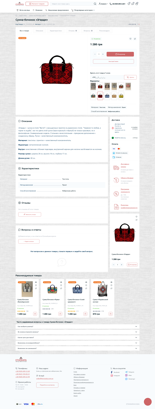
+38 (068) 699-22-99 (23, 377)
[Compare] (36, 288)
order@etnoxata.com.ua (44, 378)
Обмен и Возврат (127, 178)
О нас (75, 371)
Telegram (129, 372)
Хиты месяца (25, 10)
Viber (128, 375)
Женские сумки (53, 15)
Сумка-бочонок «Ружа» (51, 299)
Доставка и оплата (79, 374)
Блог (75, 385)
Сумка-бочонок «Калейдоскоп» (23, 301)
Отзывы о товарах (79, 387)
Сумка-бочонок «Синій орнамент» (76, 301)
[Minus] (95, 54)
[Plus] (103, 54)
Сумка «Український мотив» (100, 301)
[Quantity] (99, 54)
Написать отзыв (30, 214)
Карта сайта (77, 393)
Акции (76, 395)
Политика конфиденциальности (84, 382)
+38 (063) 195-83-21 (23, 374)
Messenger (130, 379)
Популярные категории (83, 10)
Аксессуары (23, 15)
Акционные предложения (58, 10)
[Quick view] (36, 282)
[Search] (95, 4)
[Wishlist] (36, 285)
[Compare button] (135, 39)
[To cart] (132, 265)
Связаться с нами (79, 390)
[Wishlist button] (130, 38)
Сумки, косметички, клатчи (37, 15)
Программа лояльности (81, 379)
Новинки (39, 10)
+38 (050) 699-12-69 (23, 371)
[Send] (130, 77)
